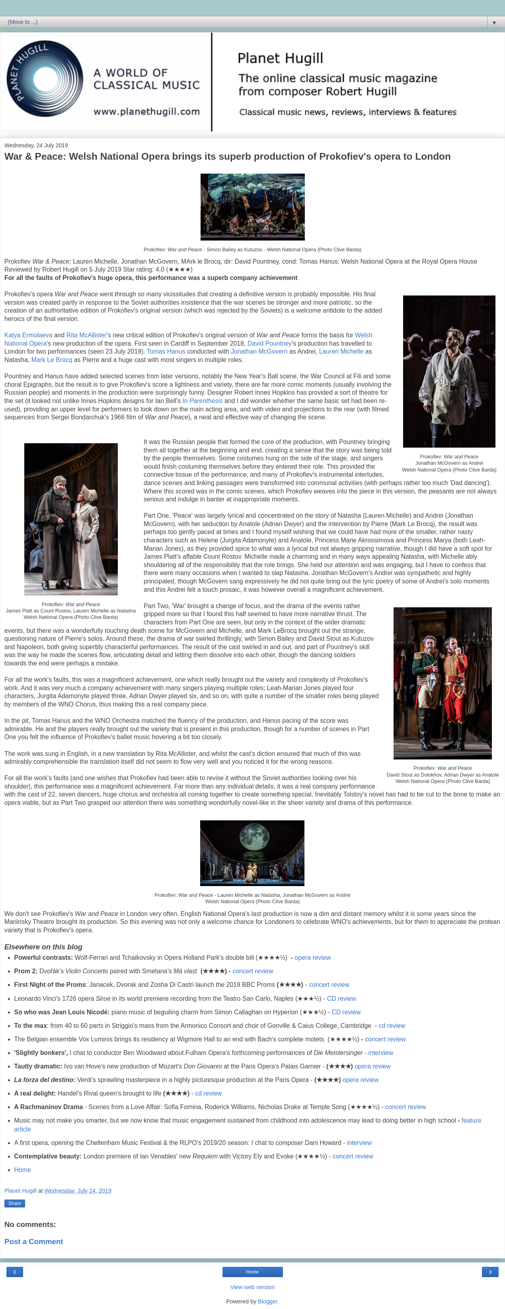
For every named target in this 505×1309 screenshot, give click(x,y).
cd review (391, 1025)
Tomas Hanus (166, 351)
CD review (341, 998)
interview (381, 1052)
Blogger (267, 1301)
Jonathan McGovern (259, 351)
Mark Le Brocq (51, 359)
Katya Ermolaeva (28, 335)
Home (22, 1169)
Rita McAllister (86, 335)
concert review (252, 971)
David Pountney (270, 343)
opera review (313, 957)
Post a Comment (33, 1241)
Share (14, 1203)
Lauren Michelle (341, 351)
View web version (252, 1287)
